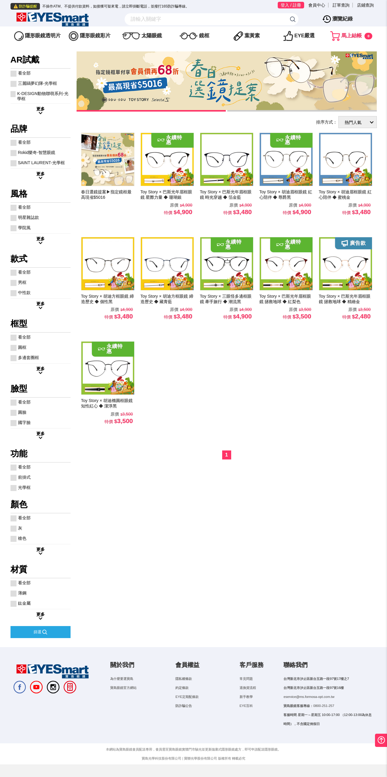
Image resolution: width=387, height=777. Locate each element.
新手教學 (246, 705)
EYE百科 (246, 714)
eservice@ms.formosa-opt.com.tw (308, 705)
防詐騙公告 (183, 714)
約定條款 (182, 696)
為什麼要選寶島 (121, 687)
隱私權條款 (183, 687)
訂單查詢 (341, 5)
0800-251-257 (323, 714)
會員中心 (316, 5)
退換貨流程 (248, 696)
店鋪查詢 (365, 5)
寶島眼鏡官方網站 (123, 696)
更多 (40, 117)
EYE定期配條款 (186, 705)
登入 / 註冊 (291, 5)
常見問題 (246, 687)
